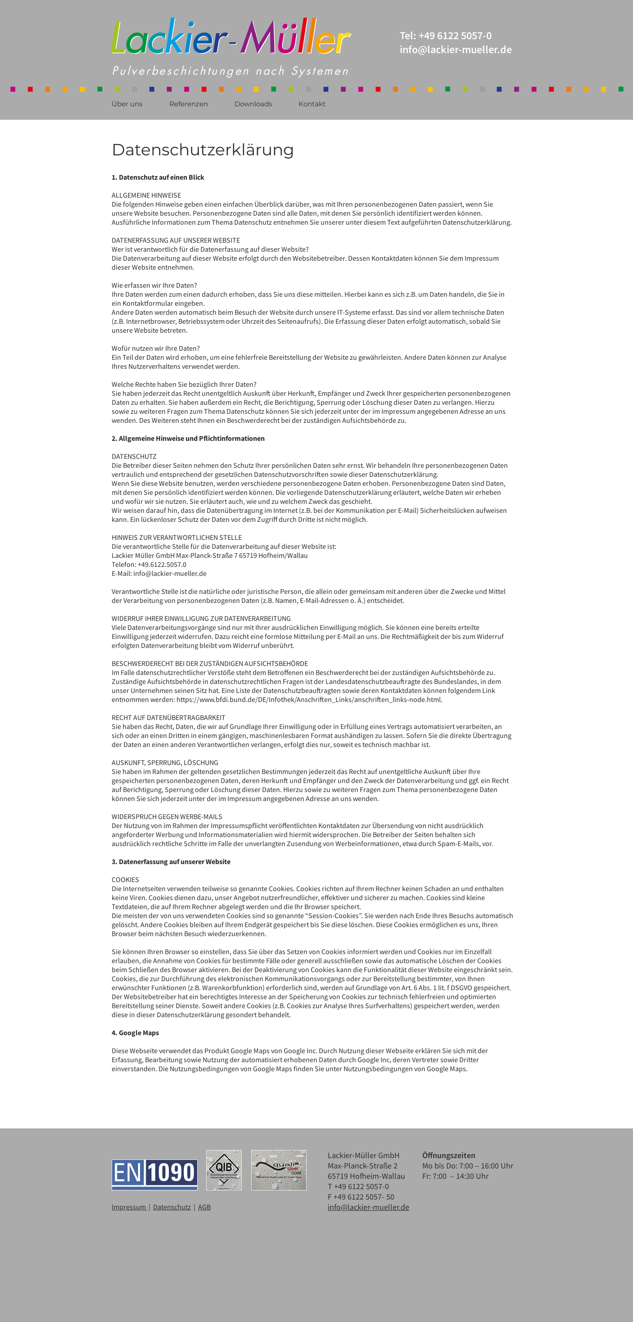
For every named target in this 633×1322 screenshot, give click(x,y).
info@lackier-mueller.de (170, 573)
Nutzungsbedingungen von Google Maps (405, 1068)
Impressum (129, 1206)
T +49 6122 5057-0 (359, 1186)
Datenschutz (172, 1206)
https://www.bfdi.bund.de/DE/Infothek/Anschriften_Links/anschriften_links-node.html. (309, 699)
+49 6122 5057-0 (455, 35)
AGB (204, 1206)
